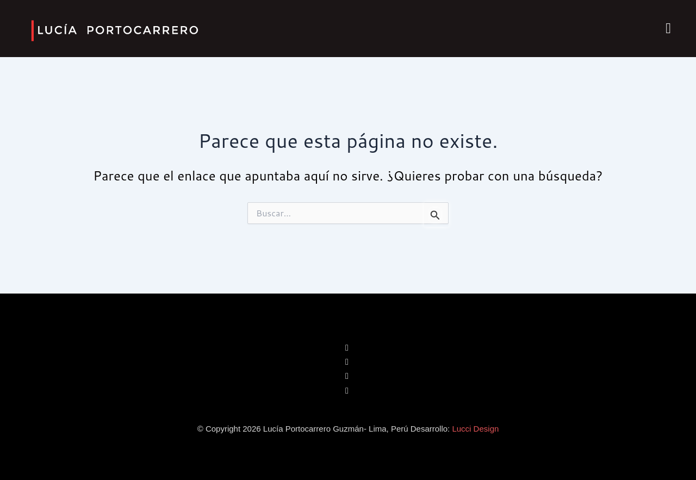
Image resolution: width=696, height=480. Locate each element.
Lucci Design (475, 428)
